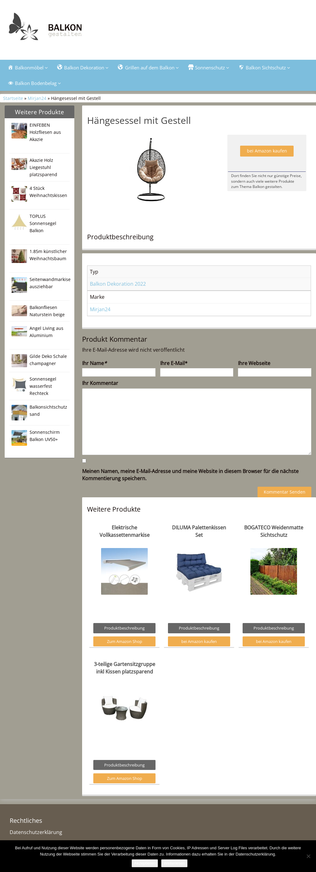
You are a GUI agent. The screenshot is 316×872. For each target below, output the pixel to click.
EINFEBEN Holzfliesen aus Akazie (45, 133)
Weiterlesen (174, 863)
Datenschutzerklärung (36, 833)
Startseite (13, 99)
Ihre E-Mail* (174, 364)
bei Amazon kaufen (267, 152)
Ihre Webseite (254, 364)
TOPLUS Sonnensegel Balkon (43, 224)
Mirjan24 (37, 99)
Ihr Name (94, 364)
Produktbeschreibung (124, 629)
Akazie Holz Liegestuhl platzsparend (43, 168)
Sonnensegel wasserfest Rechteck (43, 387)
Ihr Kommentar (100, 384)
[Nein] (308, 856)
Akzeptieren (145, 863)
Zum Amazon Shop (124, 642)
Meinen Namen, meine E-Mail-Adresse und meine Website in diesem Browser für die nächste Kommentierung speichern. (190, 476)
